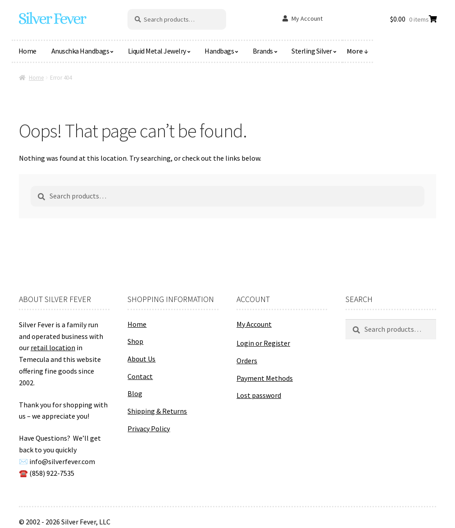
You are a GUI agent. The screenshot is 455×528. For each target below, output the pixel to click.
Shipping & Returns (157, 410)
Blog (134, 393)
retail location (53, 347)
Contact (140, 376)
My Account (307, 18)
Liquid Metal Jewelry (157, 50)
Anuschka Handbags (80, 50)
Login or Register (263, 342)
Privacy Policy (148, 428)
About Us (141, 358)
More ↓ (358, 50)
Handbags (219, 50)
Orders (247, 360)
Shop (135, 341)
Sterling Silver (311, 50)
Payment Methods (265, 378)
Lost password (259, 395)
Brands (263, 50)
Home (27, 50)
